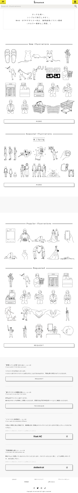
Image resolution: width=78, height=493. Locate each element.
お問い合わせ (51, 481)
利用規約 (26, 481)
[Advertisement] (39, 205)
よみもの (14, 479)
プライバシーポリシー (63, 479)
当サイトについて (39, 479)
